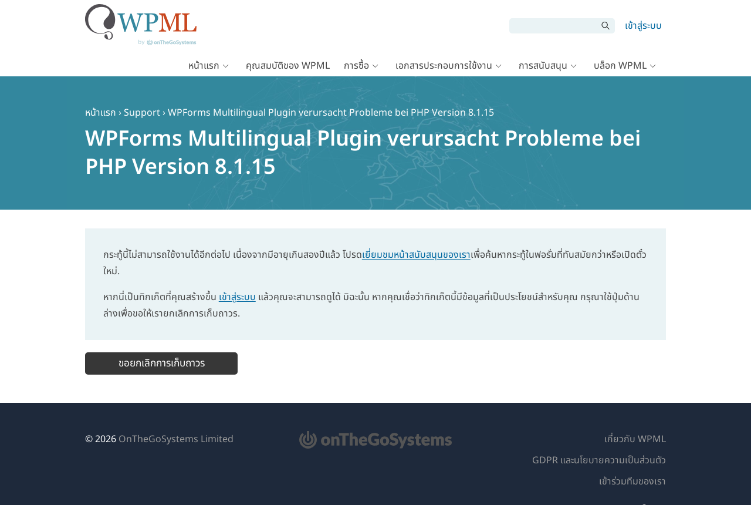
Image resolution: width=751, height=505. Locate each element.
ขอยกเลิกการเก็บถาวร (162, 363)
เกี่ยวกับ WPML (635, 439)
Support (142, 113)
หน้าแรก (203, 66)
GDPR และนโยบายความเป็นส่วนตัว (599, 460)
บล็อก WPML (620, 66)
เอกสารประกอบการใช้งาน (443, 66)
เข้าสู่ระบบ (643, 26)
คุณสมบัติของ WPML (288, 66)
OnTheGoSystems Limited (176, 439)
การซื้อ (356, 66)
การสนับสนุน (543, 66)
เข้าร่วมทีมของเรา (632, 481)
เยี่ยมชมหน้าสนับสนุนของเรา (416, 255)
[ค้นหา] (553, 25)
